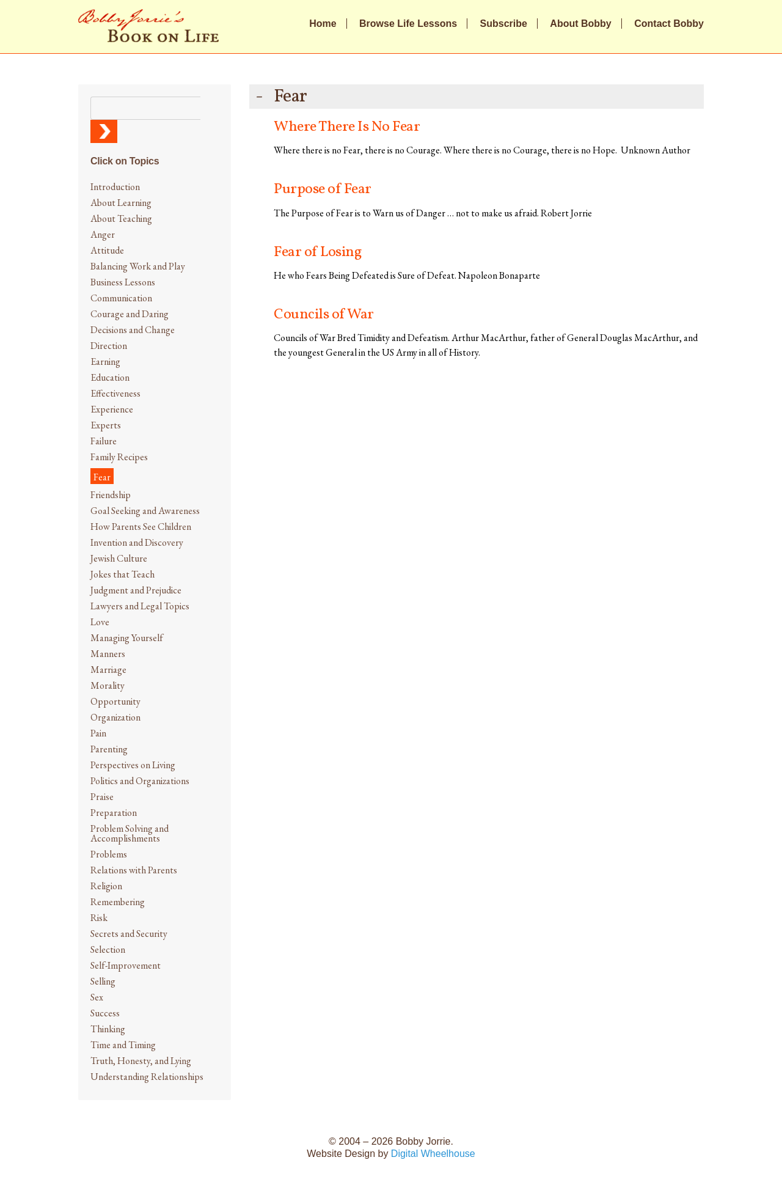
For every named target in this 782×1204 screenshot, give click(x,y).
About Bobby (580, 24)
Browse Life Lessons (408, 24)
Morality (107, 685)
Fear (102, 477)
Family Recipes (119, 456)
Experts (105, 425)
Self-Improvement (125, 965)
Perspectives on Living (132, 764)
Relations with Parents (133, 870)
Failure (103, 441)
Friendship (110, 494)
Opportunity (115, 701)
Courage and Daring (129, 313)
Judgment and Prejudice (135, 590)
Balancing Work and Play (137, 266)
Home (322, 24)
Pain (98, 733)
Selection (107, 949)
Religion (106, 885)
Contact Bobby (669, 24)
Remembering (117, 901)
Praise (102, 796)
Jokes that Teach (122, 574)
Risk (99, 917)
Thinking (107, 1028)
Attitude (107, 250)
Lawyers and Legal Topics (139, 606)
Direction (108, 345)
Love (99, 621)
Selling (102, 981)
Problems (108, 854)
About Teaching (121, 218)
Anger (102, 234)
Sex (96, 997)
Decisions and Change (132, 329)
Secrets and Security (128, 933)
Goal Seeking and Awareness (145, 510)
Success (105, 1013)
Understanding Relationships (146, 1076)
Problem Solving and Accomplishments (129, 833)
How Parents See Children (140, 526)
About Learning (121, 202)
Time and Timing (123, 1044)
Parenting (109, 749)
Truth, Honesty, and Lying (140, 1060)
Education (110, 377)
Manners (107, 653)
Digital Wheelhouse (433, 1153)
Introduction (115, 186)
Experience (111, 409)
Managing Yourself (126, 637)
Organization (115, 717)
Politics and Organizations (139, 780)
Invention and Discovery (136, 542)
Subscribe (503, 24)
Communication (121, 298)
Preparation (113, 812)
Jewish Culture (118, 558)
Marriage (108, 669)
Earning (105, 361)
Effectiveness (115, 393)
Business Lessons (122, 282)
